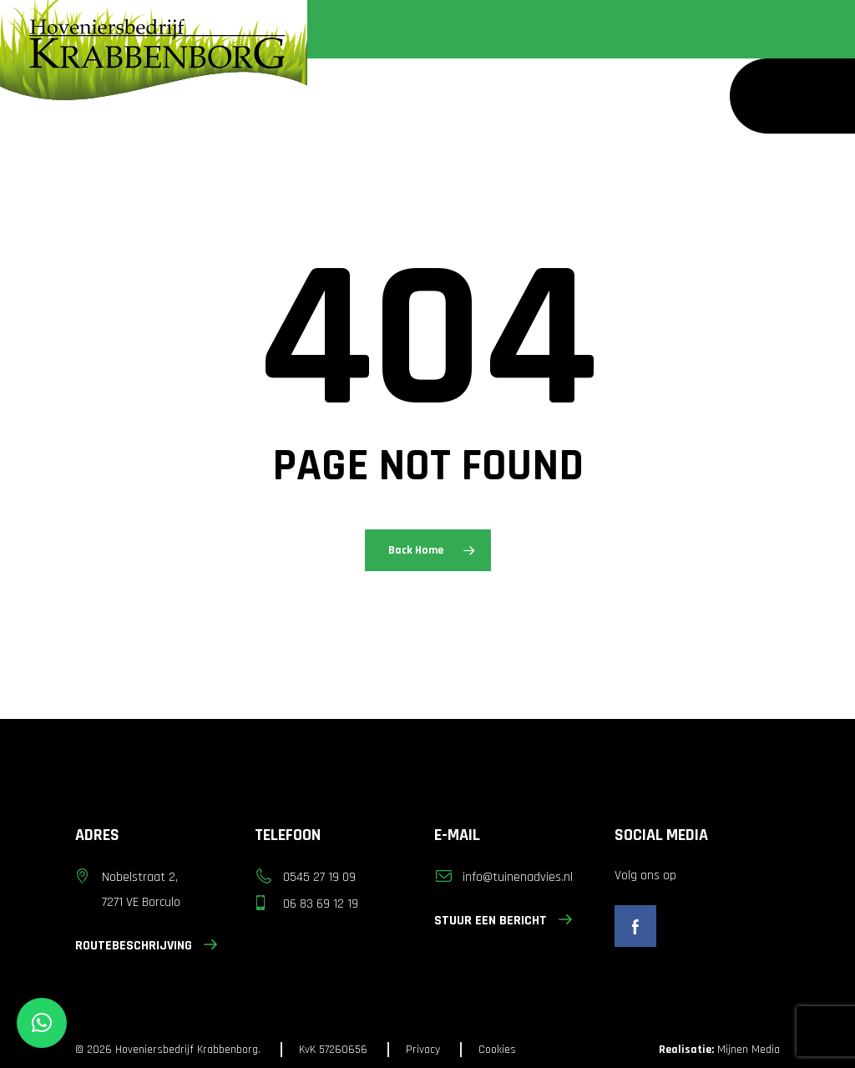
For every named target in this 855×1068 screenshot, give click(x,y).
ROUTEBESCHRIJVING (146, 945)
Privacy (423, 1049)
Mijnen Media (719, 1049)
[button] (42, 1023)
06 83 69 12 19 (320, 904)
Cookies (497, 1049)
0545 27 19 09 (319, 877)
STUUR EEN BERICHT (503, 920)
